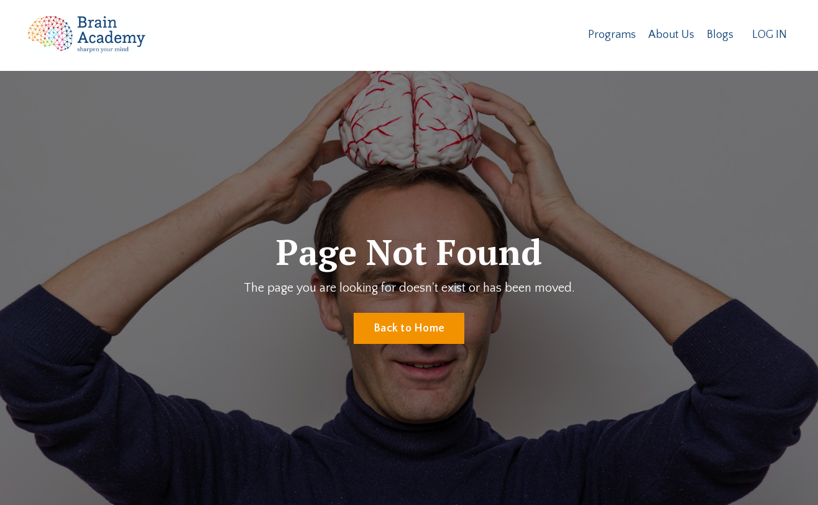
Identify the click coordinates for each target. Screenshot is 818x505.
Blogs (720, 35)
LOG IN (769, 35)
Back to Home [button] (409, 328)
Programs (612, 35)
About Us (671, 35)
